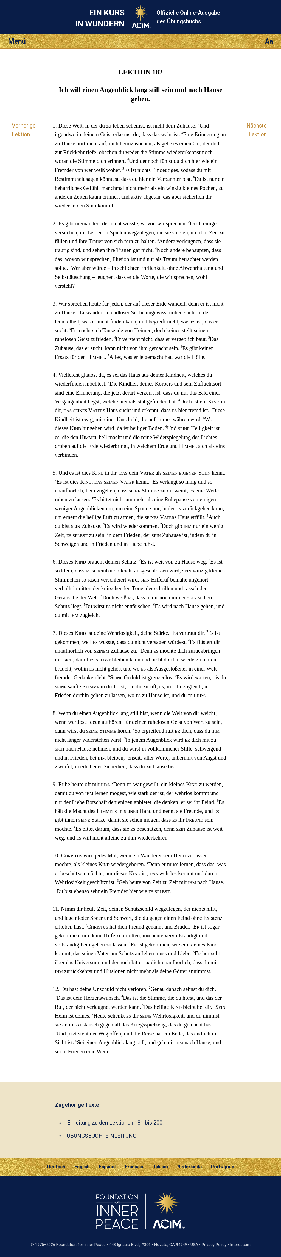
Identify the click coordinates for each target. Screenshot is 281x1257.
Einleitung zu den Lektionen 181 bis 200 (114, 1122)
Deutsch (56, 1166)
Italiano (160, 1166)
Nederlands (189, 1166)
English (81, 1166)
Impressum (240, 1244)
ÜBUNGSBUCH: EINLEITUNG (101, 1136)
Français (134, 1166)
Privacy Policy (214, 1244)
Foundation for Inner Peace (81, 1244)
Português (222, 1166)
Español (107, 1166)
